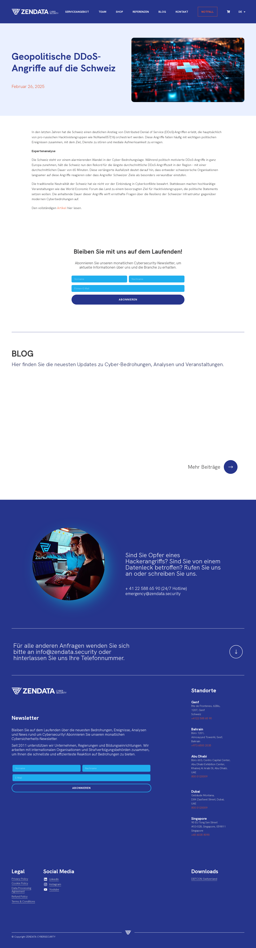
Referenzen (141, 12)
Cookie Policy (20, 878)
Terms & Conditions (23, 896)
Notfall (207, 12)
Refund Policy (20, 891)
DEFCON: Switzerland (204, 874)
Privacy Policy (20, 874)
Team (102, 12)
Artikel (61, 208)
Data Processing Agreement (21, 884)
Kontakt (182, 12)
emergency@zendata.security (153, 588)
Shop (119, 12)
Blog (162, 12)
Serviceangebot (77, 12)
